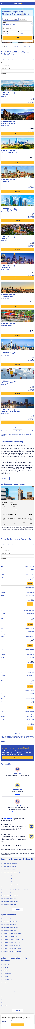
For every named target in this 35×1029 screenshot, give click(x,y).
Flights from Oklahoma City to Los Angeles (9, 895)
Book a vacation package (17, 812)
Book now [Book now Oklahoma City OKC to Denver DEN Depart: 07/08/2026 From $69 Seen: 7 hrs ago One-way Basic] (17, 105)
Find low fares (17, 757)
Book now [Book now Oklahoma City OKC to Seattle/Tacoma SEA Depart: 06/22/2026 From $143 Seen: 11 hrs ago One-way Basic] (17, 364)
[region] (17, 1021)
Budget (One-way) (5, 68)
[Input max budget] (18, 71)
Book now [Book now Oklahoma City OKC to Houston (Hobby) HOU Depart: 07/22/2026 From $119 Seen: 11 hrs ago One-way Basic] (17, 220)
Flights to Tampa (4, 999)
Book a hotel (17, 794)
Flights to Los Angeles (5, 996)
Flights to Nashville (4, 988)
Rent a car (17, 778)
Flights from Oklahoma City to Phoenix (8, 875)
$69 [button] (27, 14)
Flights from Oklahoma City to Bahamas (9, 936)
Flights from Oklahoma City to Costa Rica (9, 927)
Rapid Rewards (7, 818)
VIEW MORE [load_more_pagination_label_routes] (17, 909)
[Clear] (31, 24)
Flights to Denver (4, 967)
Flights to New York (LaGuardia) (7, 985)
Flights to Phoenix (4, 976)
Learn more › (29, 849)
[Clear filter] (33, 59)
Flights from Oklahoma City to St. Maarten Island (11, 951)
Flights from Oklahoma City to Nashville (9, 886)
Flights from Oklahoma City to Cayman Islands (10, 945)
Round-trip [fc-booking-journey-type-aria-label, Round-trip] (5, 19)
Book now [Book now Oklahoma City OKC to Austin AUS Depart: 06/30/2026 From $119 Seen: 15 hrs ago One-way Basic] (17, 249)
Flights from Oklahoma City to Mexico (8, 918)
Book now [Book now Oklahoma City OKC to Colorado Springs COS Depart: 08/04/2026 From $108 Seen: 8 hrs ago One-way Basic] (17, 133)
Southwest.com (5, 434)
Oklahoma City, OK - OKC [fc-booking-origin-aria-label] (9, 24)
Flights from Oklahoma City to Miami (8, 904)
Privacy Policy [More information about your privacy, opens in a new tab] (4, 1021)
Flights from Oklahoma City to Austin (8, 892)
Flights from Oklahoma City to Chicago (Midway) (10, 878)
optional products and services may (24, 431)
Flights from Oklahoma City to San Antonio (9, 901)
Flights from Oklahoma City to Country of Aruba (10, 942)
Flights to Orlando (4, 970)
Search (17, 37)
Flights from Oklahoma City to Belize (8, 930)
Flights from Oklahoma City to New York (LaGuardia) (11, 883)
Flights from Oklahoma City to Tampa (8, 898)
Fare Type (3, 73)
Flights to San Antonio (5, 1002)
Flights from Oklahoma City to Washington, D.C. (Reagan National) (14, 889)
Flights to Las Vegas (5, 964)
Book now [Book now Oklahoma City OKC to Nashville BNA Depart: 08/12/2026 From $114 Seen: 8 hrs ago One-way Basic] (17, 191)
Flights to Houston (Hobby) (6, 973)
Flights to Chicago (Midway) (6, 979)
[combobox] (17, 60)
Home (2, 46)
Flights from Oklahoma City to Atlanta (8, 880)
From (4, 22)
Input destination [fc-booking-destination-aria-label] (7, 28)
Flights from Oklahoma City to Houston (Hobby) (10, 872)
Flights (7, 46)
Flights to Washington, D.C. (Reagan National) (10, 990)
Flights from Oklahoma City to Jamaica (9, 924)
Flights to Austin (4, 993)
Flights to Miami (4, 1005)
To (3, 27)
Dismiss (17, 1024)
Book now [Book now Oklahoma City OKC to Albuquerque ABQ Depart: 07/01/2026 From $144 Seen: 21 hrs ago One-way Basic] (17, 393)
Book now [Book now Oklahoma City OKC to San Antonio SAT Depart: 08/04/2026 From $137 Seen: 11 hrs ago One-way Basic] (17, 335)
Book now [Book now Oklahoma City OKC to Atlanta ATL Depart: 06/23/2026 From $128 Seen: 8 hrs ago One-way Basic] (17, 278)
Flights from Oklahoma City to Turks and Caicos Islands (12, 939)
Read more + (5, 478)
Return (20, 31)
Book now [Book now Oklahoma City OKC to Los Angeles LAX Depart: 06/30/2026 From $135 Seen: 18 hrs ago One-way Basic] (17, 306)
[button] (1, 3)
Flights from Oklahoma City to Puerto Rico (9, 921)
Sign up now (30, 819)
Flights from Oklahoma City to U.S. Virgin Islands (11, 948)
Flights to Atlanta (4, 982)
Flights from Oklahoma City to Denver (8, 866)
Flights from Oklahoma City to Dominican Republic (11, 933)
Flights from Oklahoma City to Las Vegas (9, 863)
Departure (6, 31)
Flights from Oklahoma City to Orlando (8, 869)
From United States (15, 46)
